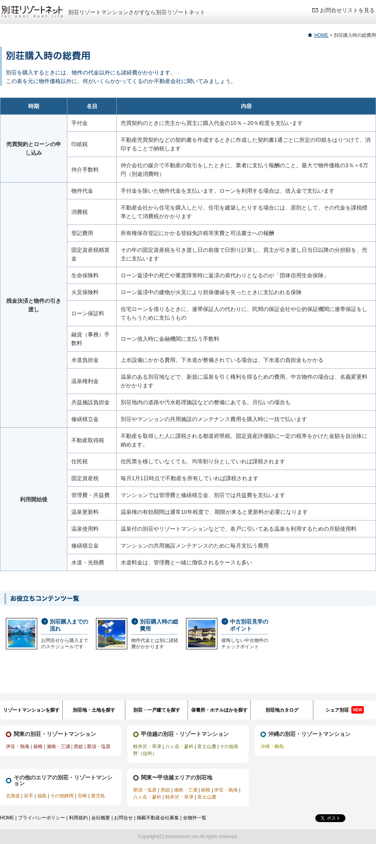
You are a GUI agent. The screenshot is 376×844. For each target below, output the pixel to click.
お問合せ (123, 818)
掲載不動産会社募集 (158, 818)
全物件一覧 (194, 818)
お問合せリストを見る (347, 10)
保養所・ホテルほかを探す (219, 710)
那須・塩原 (98, 746)
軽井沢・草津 (147, 746)
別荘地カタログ (282, 710)
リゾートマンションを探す (31, 710)
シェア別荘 (344, 710)
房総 (78, 746)
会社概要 (100, 818)
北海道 (13, 796)
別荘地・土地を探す (94, 710)
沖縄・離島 (272, 746)
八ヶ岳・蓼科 (179, 746)
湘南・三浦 (58, 746)
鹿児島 (98, 796)
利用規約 (78, 818)
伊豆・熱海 (17, 746)
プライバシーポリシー (41, 818)
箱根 (38, 746)
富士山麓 (206, 746)
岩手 (28, 796)
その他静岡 (62, 796)
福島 (42, 796)
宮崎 (82, 796)
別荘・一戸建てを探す (156, 710)
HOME (321, 35)
